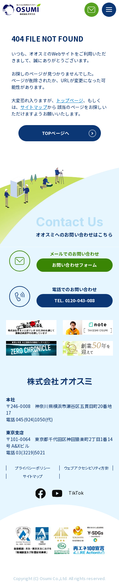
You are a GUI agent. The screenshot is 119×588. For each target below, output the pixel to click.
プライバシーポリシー (32, 468)
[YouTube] (57, 493)
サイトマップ (33, 107)
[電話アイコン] (59, 296)
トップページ (69, 100)
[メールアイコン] (91, 10)
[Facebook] (41, 493)
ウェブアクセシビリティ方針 (86, 468)
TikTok (76, 493)
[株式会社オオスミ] (22, 9)
